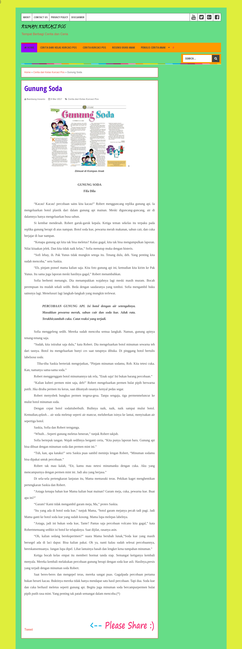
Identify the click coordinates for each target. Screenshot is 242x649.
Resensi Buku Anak (123, 47)
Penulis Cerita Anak (153, 47)
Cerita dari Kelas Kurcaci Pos (58, 47)
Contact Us (41, 17)
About (26, 17)
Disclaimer (77, 17)
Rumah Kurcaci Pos (43, 27)
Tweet (28, 629)
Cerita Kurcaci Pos (94, 47)
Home (29, 47)
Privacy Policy (59, 17)
